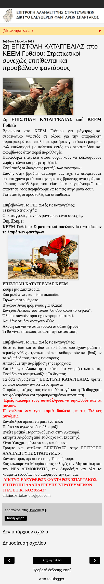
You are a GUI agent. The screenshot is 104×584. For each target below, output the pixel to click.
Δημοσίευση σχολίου (24, 543)
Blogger (57, 579)
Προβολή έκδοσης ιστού (52, 570)
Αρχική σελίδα (52, 560)
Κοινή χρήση (15, 518)
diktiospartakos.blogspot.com (26, 495)
